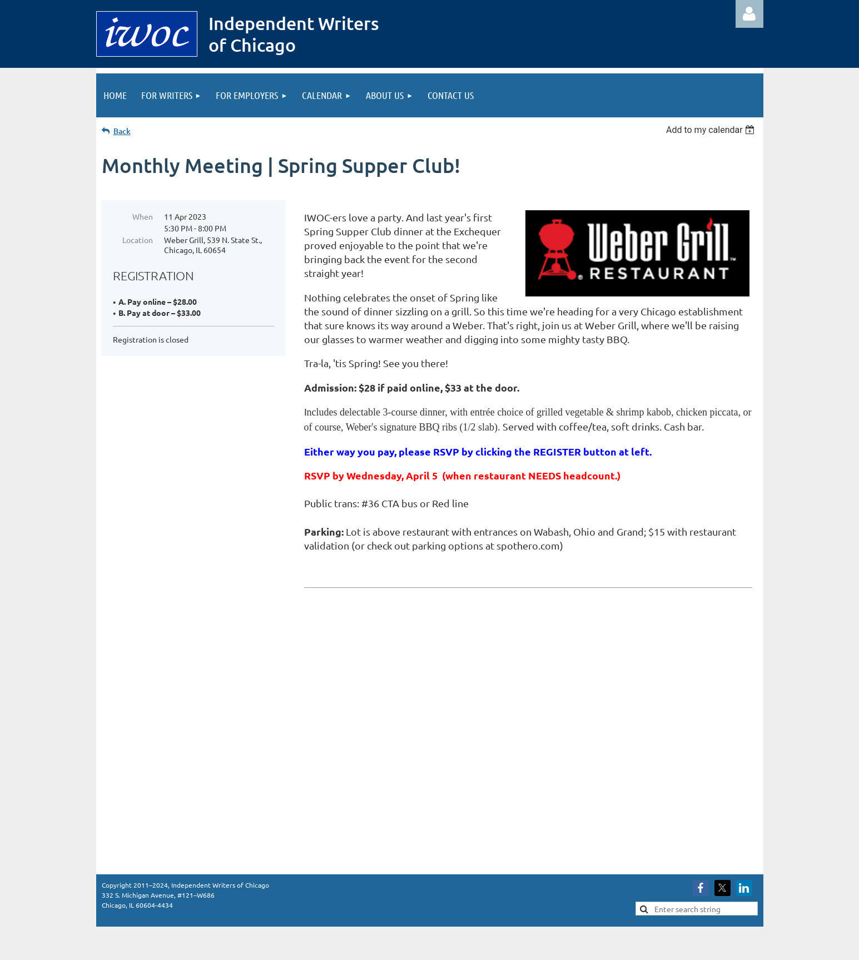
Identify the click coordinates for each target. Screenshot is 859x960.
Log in (749, 14)
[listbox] (712, 130)
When (142, 216)
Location (137, 240)
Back (122, 131)
